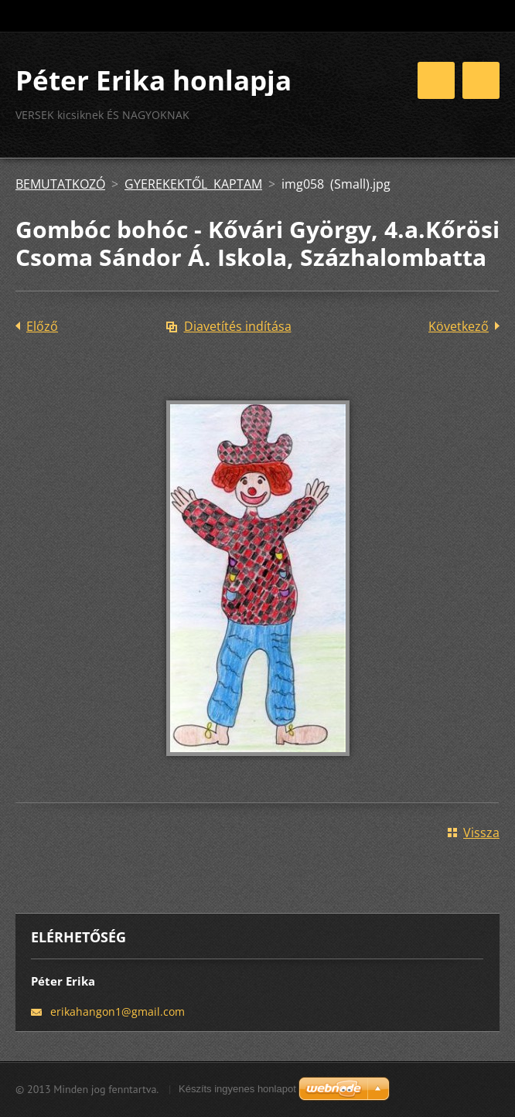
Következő (458, 326)
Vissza (481, 832)
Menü (481, 80)
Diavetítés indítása (238, 326)
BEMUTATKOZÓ (60, 183)
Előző (42, 326)
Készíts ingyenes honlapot (237, 1089)
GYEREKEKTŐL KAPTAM (193, 183)
